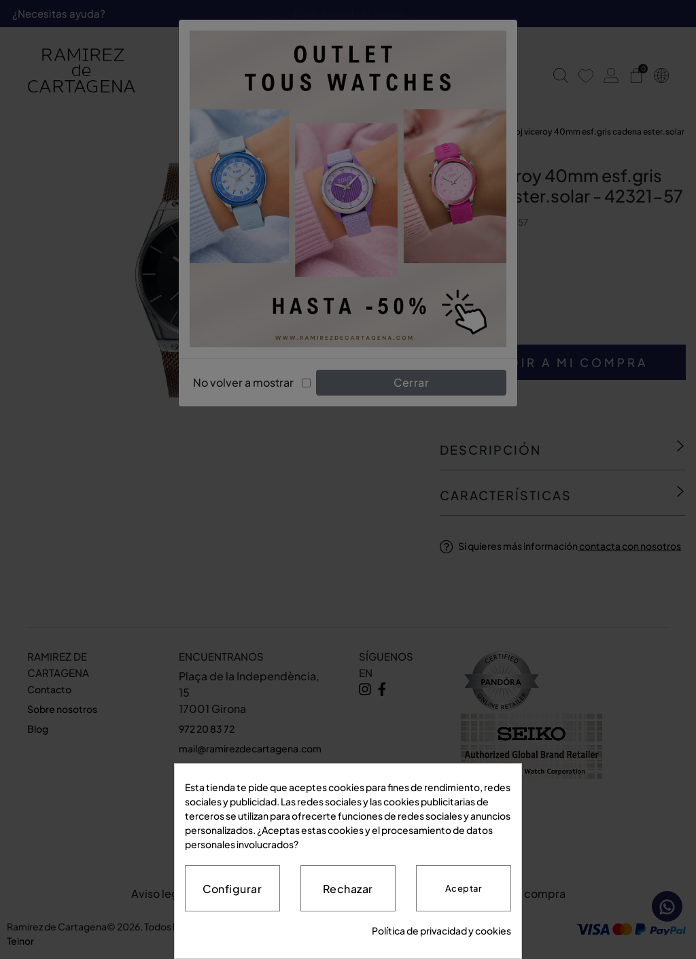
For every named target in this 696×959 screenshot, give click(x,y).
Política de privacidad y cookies (441, 930)
